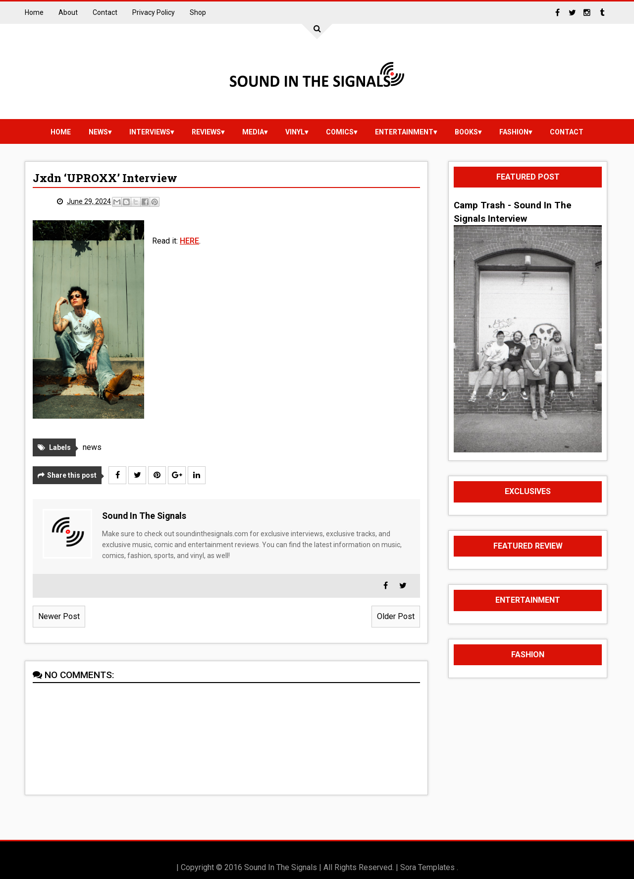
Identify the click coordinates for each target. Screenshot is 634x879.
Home (34, 12)
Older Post (396, 616)
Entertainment (404, 132)
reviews (206, 132)
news (98, 132)
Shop (198, 12)
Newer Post (59, 616)
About (68, 12)
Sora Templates (427, 867)
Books (466, 132)
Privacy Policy (153, 12)
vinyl (295, 132)
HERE (189, 241)
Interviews (149, 132)
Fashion (513, 132)
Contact (105, 12)
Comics (340, 132)
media (253, 132)
